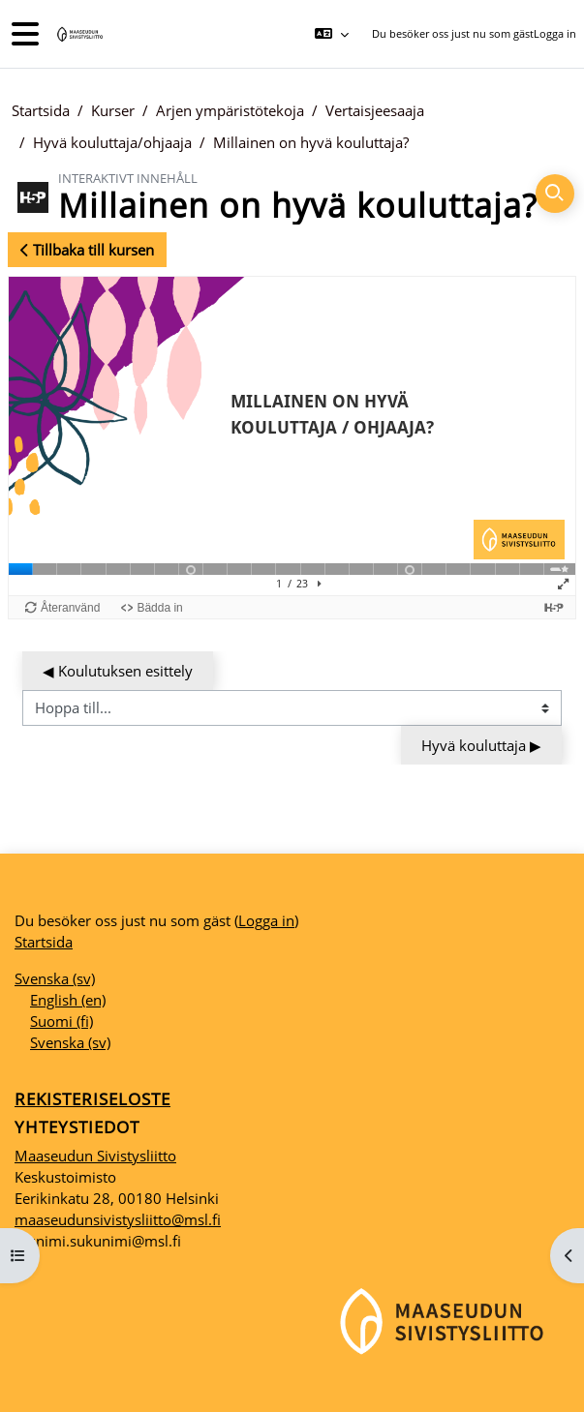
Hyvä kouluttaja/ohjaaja (112, 142)
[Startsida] (78, 34)
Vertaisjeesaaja (374, 110)
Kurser (113, 110)
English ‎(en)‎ (68, 999)
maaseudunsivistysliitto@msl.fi (118, 1219)
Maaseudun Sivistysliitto (95, 1155)
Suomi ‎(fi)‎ (61, 1021)
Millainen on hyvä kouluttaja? (311, 142)
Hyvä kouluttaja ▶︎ (481, 745)
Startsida (41, 110)
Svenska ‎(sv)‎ (55, 978)
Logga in (555, 33)
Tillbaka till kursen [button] (87, 249)
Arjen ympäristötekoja (230, 110)
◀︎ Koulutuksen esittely (118, 670)
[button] (330, 34)
